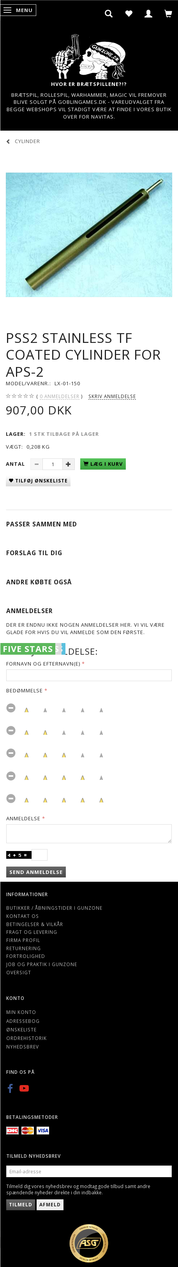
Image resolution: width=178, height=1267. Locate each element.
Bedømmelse (24, 690)
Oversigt (18, 972)
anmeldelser (59, 396)
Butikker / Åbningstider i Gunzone (54, 908)
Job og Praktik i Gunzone (41, 964)
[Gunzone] (89, 54)
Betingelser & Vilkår (34, 924)
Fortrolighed (25, 956)
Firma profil (23, 940)
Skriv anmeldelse (112, 396)
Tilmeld (20, 1204)
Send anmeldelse (36, 872)
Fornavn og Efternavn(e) (43, 663)
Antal (16, 463)
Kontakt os (22, 916)
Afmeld (50, 1204)
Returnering (23, 948)
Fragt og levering (31, 932)
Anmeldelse (23, 818)
